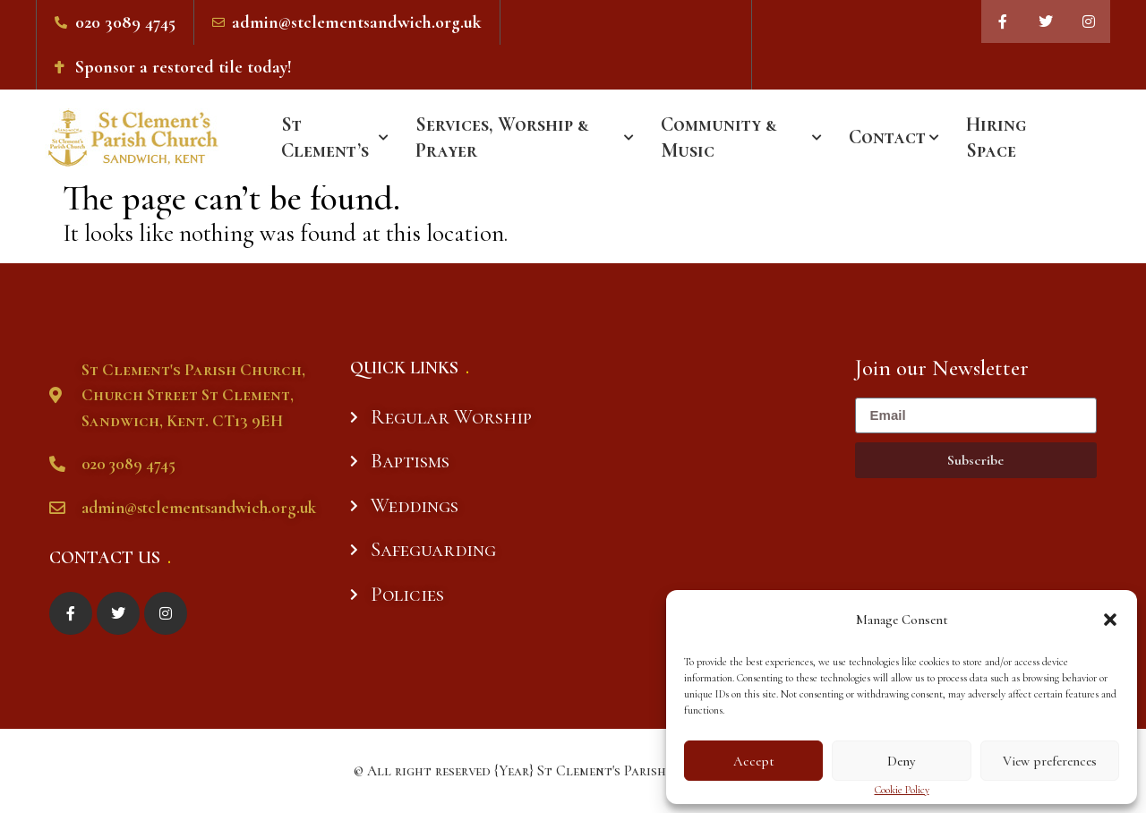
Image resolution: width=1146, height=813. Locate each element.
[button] (1110, 620)
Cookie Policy (902, 790)
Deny (901, 761)
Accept (753, 761)
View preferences (1050, 761)
